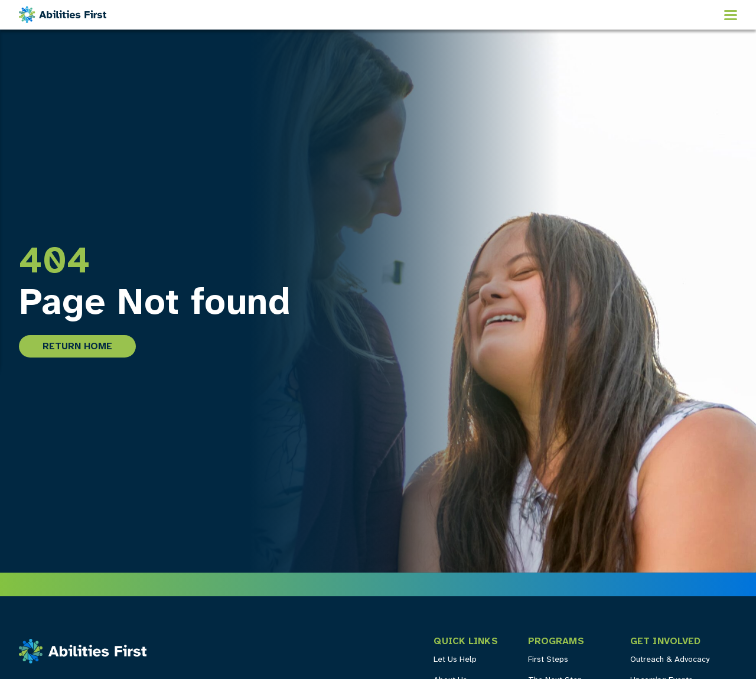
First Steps (548, 659)
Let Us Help (455, 659)
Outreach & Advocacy (669, 659)
